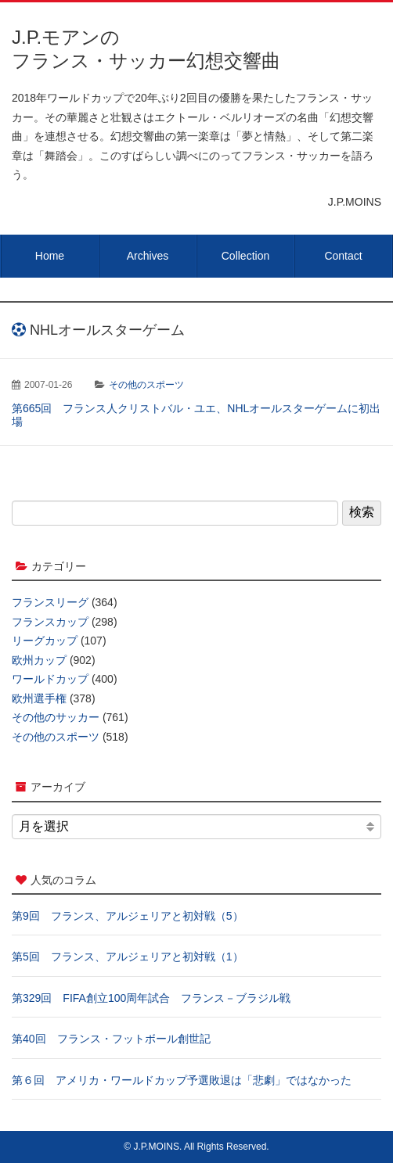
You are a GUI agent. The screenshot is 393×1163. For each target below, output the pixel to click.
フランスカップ (50, 622)
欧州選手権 (39, 698)
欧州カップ (39, 660)
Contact (343, 255)
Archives (148, 255)
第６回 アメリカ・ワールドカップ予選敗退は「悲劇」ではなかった (182, 1080)
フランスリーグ (50, 602)
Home (49, 255)
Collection (245, 255)
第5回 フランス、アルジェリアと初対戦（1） (127, 956)
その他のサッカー (55, 717)
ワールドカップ (50, 679)
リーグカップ (45, 640)
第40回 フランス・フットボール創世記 (111, 1038)
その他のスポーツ (146, 384)
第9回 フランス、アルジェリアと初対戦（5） (127, 916)
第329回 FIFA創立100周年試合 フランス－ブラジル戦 (151, 998)
